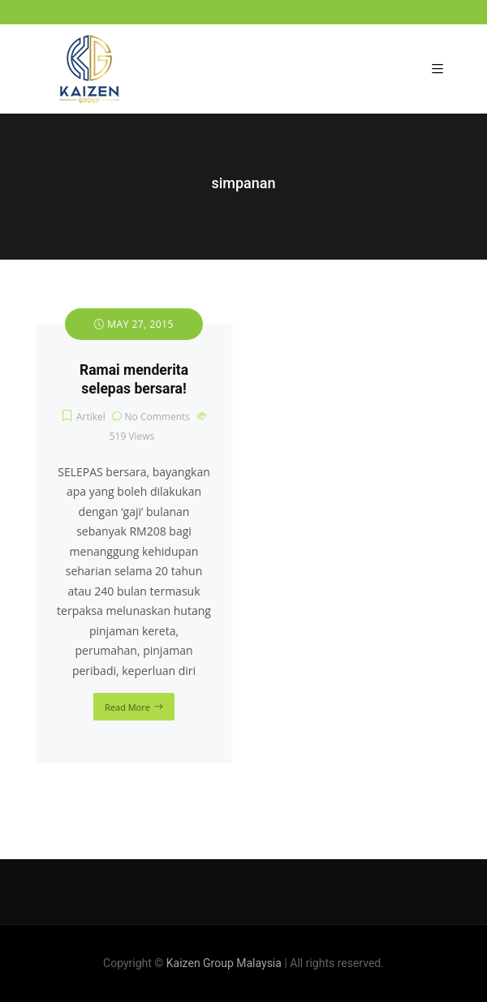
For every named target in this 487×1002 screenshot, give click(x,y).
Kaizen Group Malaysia (224, 963)
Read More (127, 707)
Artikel (91, 417)
